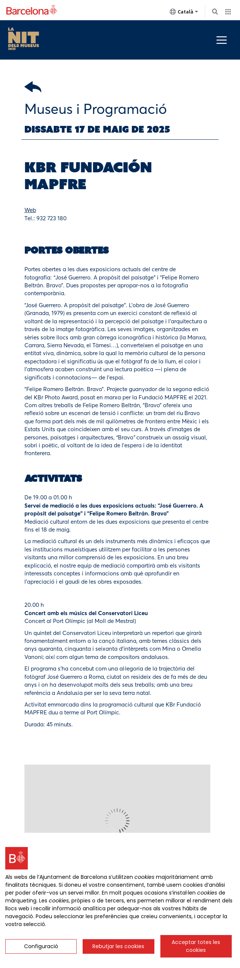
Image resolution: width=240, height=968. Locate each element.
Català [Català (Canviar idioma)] (184, 13)
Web (30, 210)
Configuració (41, 946)
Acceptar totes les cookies (196, 946)
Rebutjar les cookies (118, 946)
